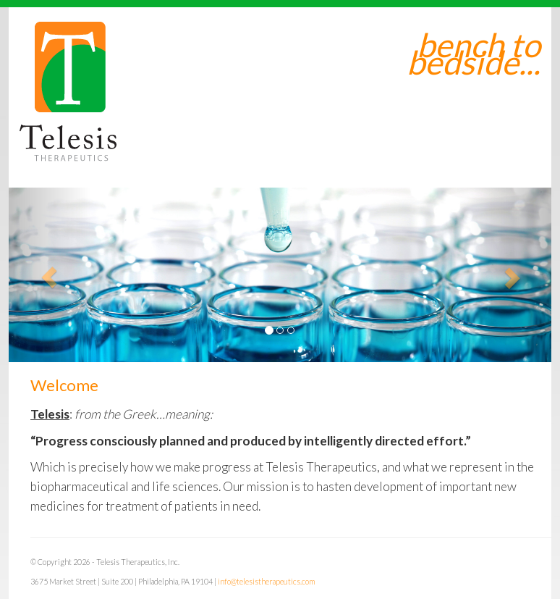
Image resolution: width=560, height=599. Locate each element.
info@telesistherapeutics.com (266, 581)
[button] (49, 275)
